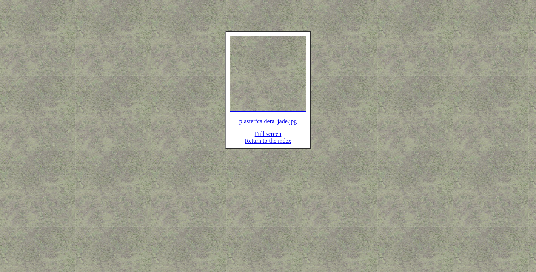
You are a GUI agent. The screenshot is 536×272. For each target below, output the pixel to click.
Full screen (268, 138)
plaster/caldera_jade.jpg (268, 125)
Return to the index (268, 145)
